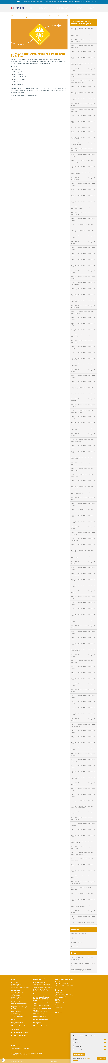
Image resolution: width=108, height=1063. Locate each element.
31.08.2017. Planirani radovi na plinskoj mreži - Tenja (83, 562)
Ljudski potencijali (68, 1)
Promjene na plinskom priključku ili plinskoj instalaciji (41, 998)
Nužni (76, 1039)
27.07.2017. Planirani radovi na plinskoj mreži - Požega (83, 452)
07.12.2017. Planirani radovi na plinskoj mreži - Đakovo (83, 870)
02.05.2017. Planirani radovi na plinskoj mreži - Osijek (83, 132)
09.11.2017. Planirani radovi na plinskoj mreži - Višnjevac (83, 777)
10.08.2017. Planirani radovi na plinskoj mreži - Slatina (83, 481)
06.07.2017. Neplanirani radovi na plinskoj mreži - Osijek (82, 335)
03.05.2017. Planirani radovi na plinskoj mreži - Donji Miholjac (83, 137)
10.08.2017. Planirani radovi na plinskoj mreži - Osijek (83, 504)
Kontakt (88, 1)
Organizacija (58, 992)
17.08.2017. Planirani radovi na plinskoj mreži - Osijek (83, 527)
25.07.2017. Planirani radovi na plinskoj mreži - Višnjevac (83, 428)
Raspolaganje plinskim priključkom (42, 990)
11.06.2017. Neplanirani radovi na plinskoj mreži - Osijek (82, 225)
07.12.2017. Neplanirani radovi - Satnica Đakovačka (81, 888)
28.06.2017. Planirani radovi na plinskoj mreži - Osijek (83, 248)
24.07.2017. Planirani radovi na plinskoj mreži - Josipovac (83, 422)
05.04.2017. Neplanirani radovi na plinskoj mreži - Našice (82, 92)
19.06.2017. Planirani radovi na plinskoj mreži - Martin (83, 277)
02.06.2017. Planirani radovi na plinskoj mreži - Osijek (83, 196)
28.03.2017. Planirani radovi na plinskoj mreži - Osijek (83, 69)
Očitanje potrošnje (16, 997)
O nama (79, 8)
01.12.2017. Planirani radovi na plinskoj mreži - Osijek (83, 865)
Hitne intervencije (39, 1016)
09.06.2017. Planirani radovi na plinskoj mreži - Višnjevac (83, 294)
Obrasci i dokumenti (18, 1026)
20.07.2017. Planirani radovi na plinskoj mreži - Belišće (83, 399)
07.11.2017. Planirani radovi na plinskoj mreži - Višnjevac (83, 760)
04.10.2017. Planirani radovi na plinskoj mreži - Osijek (83, 667)
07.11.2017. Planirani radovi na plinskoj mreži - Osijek (83, 766)
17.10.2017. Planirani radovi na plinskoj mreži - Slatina (83, 719)
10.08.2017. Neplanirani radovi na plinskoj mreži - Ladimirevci (82, 510)
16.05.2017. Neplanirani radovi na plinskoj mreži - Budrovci (82, 172)
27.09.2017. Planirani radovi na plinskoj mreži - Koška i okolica (83, 649)
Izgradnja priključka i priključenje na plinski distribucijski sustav (42, 988)
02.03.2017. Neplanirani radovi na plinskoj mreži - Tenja (82, 46)
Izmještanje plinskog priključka (41, 1005)
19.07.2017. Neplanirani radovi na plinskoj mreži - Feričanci (82, 388)
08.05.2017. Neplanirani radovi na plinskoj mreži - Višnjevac (82, 161)
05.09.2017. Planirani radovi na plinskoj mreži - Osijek (83, 585)
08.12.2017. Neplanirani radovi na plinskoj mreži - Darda (82, 894)
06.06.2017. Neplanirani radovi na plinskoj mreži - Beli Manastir (82, 207)
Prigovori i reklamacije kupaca (19, 1007)
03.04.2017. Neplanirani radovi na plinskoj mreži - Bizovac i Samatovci (82, 81)
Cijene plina (58, 982)
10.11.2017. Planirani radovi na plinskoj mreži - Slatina (83, 783)
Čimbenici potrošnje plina (18, 1016)
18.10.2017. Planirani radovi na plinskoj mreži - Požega (83, 702)
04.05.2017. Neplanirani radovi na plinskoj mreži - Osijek (82, 149)
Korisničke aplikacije (18, 1035)
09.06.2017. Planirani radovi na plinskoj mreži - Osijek (83, 219)
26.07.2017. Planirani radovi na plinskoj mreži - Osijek (83, 446)
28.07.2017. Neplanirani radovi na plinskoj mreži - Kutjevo (82, 475)
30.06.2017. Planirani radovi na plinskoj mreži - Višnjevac (83, 300)
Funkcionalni (78, 1042)
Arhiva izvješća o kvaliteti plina (19, 1003)
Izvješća (57, 1004)
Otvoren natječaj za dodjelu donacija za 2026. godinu (83, 964)
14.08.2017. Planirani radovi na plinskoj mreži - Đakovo (83, 516)
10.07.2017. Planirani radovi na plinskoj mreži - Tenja (83, 347)
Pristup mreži (43, 8)
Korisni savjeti (14, 1013)
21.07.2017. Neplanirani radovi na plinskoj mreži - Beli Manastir (82, 411)
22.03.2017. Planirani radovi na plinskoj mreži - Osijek (83, 58)
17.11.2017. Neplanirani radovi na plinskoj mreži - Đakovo (82, 801)
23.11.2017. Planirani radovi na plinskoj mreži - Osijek (83, 830)
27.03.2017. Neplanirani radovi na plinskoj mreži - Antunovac (82, 63)
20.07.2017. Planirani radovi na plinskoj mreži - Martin (83, 393)
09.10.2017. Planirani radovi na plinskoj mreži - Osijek (83, 678)
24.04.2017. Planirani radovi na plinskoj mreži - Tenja (83, 116)
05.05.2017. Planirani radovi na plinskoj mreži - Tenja (83, 155)
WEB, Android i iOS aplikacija (78, 933)
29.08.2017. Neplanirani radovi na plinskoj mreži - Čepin (82, 550)
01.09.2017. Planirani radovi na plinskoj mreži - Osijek (83, 568)
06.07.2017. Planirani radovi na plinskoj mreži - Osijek (83, 318)
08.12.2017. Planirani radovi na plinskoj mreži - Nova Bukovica (83, 882)
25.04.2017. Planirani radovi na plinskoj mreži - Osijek (83, 122)
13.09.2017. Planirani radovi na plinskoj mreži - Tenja (83, 626)
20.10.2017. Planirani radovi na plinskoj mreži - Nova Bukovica (83, 725)
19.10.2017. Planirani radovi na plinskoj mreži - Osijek (83, 731)
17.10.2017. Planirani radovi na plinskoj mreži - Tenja (83, 713)
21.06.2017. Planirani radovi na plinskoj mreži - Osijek (83, 271)
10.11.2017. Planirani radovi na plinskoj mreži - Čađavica (83, 771)
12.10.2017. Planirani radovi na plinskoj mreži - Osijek (83, 690)
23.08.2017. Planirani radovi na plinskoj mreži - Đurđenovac (83, 539)
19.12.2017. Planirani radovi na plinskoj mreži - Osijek (83, 911)
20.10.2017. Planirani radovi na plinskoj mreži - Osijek (83, 742)
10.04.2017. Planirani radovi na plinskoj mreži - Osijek (83, 104)
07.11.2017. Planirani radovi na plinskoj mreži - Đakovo (83, 754)
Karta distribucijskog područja (63, 994)
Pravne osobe (15, 990)
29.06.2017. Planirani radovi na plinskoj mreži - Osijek (83, 254)
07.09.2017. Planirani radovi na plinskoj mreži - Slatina (83, 591)
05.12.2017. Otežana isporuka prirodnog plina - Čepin (81, 876)
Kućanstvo (14, 982)
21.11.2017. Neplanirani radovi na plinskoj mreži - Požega (82, 818)
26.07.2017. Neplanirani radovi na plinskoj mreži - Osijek (82, 457)
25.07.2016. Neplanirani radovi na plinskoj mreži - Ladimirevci (25, 17)
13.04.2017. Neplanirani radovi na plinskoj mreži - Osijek (82, 110)
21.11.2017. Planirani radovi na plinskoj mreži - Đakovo (83, 824)
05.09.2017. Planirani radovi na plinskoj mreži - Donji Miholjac (83, 574)
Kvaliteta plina (16, 1002)
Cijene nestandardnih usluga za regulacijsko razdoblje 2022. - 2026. (64, 984)
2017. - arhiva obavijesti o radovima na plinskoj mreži (60, 15)
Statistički (78, 1046)
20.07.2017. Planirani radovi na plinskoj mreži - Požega (83, 405)
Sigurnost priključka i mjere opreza (42, 1009)
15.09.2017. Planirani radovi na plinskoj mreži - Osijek (83, 638)
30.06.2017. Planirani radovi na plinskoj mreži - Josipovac (83, 260)
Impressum (54, 1061)
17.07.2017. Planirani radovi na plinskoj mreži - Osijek (83, 376)
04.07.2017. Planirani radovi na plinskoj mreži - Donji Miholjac (83, 306)
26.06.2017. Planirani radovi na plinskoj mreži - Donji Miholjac (83, 289)
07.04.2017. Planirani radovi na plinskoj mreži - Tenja (83, 98)
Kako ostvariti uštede (16, 1015)
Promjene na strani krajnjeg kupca (20, 987)
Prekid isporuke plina (21, 15)
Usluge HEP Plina (17, 1023)
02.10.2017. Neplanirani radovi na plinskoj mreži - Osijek (82, 661)
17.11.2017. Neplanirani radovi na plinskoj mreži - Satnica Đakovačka (82, 806)
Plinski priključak (39, 982)
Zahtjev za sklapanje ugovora (18, 994)
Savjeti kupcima (16, 1011)
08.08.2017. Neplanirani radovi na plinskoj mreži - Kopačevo (82, 486)
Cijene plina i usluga (62, 8)
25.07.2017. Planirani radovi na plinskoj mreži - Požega (83, 417)
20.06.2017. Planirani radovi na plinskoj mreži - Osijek (83, 265)
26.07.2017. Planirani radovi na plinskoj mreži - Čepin (83, 434)
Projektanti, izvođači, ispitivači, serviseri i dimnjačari (41, 1012)
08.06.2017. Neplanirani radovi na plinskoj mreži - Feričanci (82, 213)
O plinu (57, 999)
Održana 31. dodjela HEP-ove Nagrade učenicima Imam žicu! (81, 969)
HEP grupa (19, 1)
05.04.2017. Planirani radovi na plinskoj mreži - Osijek (83, 87)
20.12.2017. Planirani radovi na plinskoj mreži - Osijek (83, 917)
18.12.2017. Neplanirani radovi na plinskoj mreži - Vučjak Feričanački (82, 905)
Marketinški (78, 1050)
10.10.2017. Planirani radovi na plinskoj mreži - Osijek (83, 684)
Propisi (13, 1019)
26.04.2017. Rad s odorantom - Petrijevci (81, 127)
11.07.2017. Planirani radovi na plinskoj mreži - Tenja (83, 353)
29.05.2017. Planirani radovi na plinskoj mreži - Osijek (83, 184)
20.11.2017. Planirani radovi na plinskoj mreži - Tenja (83, 812)
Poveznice (75, 929)
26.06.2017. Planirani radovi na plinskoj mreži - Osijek (83, 236)
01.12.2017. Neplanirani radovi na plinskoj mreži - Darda (82, 859)
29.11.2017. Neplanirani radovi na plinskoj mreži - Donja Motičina (82, 853)
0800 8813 (26, 1048)
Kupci (30, 8)
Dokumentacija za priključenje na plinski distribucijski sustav (41, 985)
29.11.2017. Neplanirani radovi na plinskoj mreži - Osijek (82, 847)
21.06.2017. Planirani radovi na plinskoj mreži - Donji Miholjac (83, 283)
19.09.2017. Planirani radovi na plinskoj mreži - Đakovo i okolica (83, 643)
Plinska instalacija (39, 994)
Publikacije (58, 1000)
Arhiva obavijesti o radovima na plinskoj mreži (37, 15)
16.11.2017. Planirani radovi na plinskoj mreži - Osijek (83, 795)
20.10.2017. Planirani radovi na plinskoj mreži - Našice (83, 737)
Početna (13, 15)
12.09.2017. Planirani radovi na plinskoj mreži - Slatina (83, 609)
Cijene (73, 938)
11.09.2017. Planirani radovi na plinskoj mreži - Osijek (83, 603)
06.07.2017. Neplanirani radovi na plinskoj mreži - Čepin (82, 341)
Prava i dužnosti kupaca (19, 1032)
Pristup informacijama (55, 1)
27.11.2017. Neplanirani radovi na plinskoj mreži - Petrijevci (82, 841)
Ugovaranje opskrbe (16, 984)
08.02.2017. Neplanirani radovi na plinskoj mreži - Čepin (82, 28)
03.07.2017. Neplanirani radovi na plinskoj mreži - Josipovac (82, 312)
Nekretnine (40, 1)
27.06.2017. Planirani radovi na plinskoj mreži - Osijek (83, 242)
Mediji (46, 1)
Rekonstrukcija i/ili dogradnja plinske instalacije (42, 1002)
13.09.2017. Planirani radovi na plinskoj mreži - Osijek (83, 620)
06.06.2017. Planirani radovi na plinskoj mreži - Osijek (83, 201)
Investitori (27, 1)
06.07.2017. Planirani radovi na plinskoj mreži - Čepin (83, 324)
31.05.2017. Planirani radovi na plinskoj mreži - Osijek (83, 190)
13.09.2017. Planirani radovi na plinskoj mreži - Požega (83, 614)
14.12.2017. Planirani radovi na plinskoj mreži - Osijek (83, 900)
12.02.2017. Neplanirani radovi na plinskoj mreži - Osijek (82, 34)
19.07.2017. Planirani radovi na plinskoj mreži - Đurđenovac (83, 382)
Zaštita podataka (80, 1)
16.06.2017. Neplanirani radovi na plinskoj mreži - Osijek (82, 230)
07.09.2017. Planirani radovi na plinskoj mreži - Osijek (83, 597)
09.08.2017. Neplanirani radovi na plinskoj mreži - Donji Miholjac (82, 492)
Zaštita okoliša (58, 1007)
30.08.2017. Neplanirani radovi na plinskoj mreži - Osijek (82, 556)
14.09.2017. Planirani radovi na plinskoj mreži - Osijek (83, 632)
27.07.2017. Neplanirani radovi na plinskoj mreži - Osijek (82, 463)
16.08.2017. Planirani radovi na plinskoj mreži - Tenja (83, 521)
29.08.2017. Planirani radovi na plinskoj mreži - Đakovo (83, 545)
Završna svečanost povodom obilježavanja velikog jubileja (82, 958)
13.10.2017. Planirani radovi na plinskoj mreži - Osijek (83, 696)
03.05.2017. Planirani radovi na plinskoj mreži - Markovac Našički (83, 143)
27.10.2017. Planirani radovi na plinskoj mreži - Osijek (83, 748)
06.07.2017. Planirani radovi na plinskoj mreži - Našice (83, 329)
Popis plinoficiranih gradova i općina (64, 996)
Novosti (74, 953)
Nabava (33, 1)
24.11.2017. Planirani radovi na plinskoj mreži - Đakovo (83, 835)
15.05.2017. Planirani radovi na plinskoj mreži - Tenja (83, 166)
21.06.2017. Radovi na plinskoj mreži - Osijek (82, 922)
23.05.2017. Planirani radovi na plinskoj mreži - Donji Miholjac (83, 178)
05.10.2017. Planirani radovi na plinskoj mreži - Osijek (83, 673)
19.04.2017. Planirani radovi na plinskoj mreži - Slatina (83, 52)
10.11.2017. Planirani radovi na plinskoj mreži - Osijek (83, 789)
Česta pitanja (74, 946)
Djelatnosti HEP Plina (60, 997)
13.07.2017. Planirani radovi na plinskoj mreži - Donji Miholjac (83, 358)
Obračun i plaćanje (16, 986)
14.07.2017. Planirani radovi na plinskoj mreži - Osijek (83, 370)
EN (95, 1)
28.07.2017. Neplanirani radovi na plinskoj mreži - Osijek (82, 469)
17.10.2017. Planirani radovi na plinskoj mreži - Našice (83, 708)
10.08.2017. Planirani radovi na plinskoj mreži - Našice (83, 498)
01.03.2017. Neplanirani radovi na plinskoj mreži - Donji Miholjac (82, 40)
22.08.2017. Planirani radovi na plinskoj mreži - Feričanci (83, 533)
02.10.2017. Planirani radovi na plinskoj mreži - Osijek (83, 655)
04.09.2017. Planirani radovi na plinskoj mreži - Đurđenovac (83, 579)
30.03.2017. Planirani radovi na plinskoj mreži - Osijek (83, 75)
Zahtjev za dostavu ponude (18, 992)
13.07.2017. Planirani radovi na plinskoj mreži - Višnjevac (83, 364)
